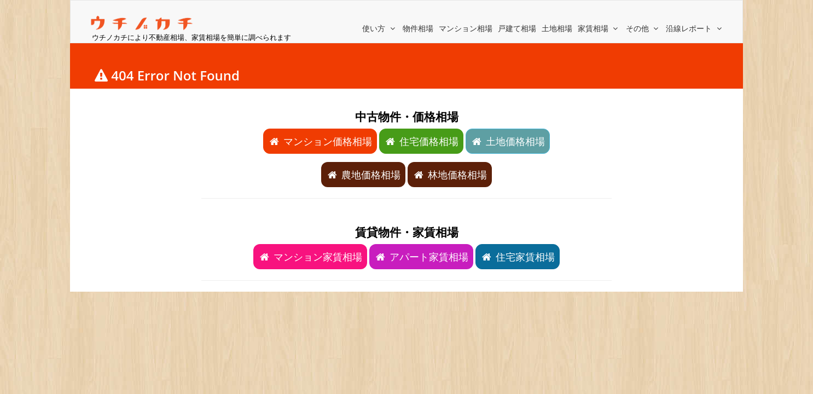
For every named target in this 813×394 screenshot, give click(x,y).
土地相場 (557, 28)
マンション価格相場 (320, 141)
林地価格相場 (450, 174)
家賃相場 (599, 28)
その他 (643, 28)
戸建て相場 (517, 28)
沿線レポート (695, 28)
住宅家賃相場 (517, 256)
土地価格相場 (508, 141)
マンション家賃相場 (310, 256)
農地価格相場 (363, 174)
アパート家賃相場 (421, 256)
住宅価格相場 (421, 141)
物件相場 (418, 28)
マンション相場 (465, 28)
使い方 (379, 28)
